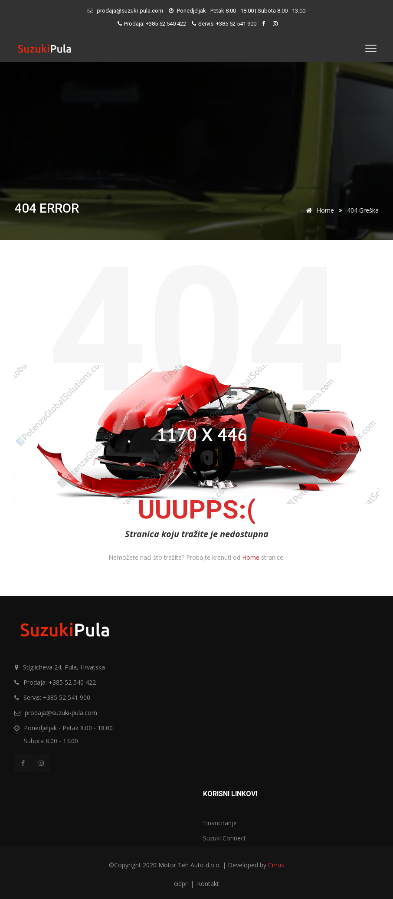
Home (318, 210)
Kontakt (208, 883)
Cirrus (276, 865)
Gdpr (181, 883)
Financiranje (220, 823)
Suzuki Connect (224, 838)
